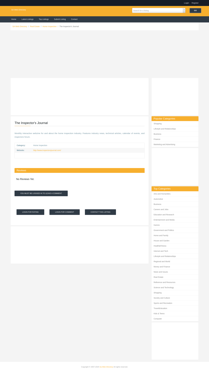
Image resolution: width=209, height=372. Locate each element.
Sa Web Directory (106, 367)
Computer (158, 319)
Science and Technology (164, 287)
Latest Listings (28, 19)
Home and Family (161, 235)
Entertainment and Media (164, 220)
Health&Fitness (160, 246)
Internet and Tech (161, 251)
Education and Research (164, 215)
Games (157, 225)
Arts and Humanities (162, 194)
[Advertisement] (104, 54)
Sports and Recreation (163, 303)
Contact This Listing (100, 212)
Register (195, 3)
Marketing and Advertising (164, 144)
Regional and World (162, 261)
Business (157, 134)
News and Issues (161, 272)
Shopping (158, 124)
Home (13, 19)
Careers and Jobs (161, 209)
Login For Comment (64, 212)
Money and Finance (162, 267)
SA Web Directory (18, 10)
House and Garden (161, 241)
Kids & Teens (159, 313)
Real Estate (35, 26)
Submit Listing (60, 19)
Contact (74, 19)
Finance (157, 139)
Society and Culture (162, 298)
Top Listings (44, 19)
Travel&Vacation (160, 308)
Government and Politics (164, 230)
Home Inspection (50, 26)
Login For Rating (30, 212)
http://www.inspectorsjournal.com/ (47, 150)
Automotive (158, 199)
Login (186, 3)
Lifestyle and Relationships (165, 129)
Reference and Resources (164, 282)
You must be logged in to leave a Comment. (41, 193)
